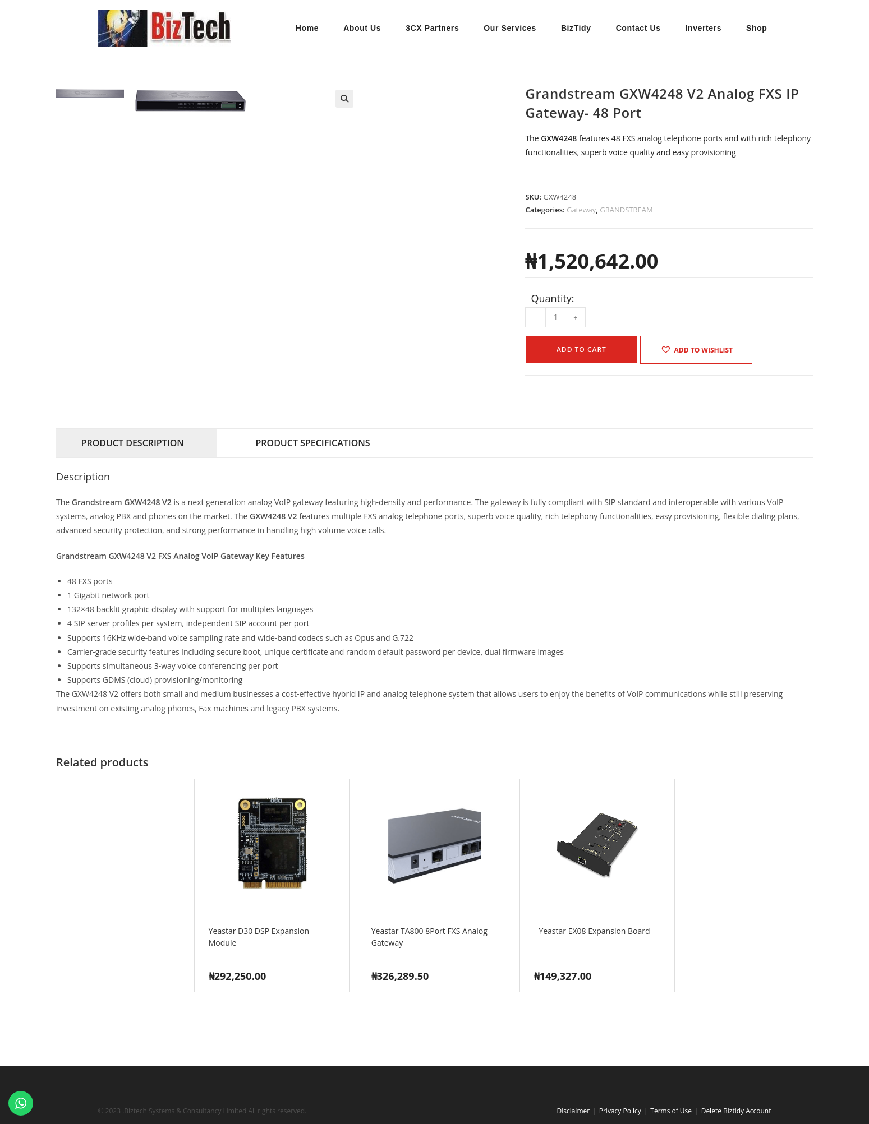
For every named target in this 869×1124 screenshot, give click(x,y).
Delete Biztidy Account (736, 1111)
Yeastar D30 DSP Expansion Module (259, 936)
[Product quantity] (555, 317)
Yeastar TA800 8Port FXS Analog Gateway (429, 936)
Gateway (581, 210)
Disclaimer (573, 1111)
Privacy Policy (620, 1111)
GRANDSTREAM (626, 210)
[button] (344, 99)
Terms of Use (671, 1111)
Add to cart (581, 349)
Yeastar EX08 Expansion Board (594, 930)
